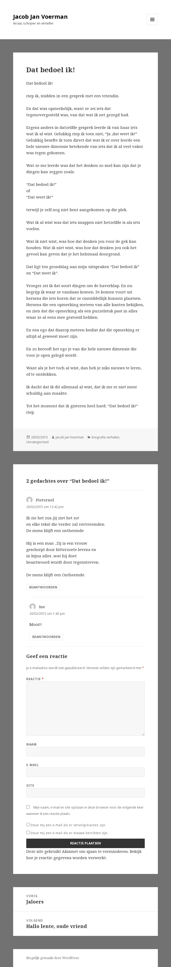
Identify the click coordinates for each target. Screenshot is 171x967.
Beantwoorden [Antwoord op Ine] (46, 637)
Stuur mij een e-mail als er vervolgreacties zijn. (68, 825)
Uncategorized (37, 442)
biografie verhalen (105, 437)
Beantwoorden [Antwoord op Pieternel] (43, 587)
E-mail (32, 765)
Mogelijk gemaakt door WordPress (52, 958)
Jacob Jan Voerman (40, 16)
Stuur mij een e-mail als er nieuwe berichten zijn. (69, 833)
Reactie (35, 679)
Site (30, 785)
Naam (31, 744)
